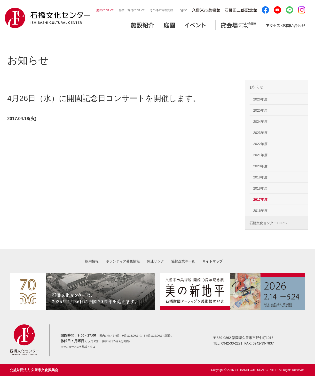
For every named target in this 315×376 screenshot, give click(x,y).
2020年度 (260, 166)
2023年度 (260, 133)
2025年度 (260, 110)
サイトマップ (212, 261)
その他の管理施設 (161, 10)
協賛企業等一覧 (183, 261)
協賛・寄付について (132, 10)
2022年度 (260, 144)
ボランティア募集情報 (123, 261)
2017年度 (260, 199)
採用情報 (92, 261)
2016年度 (260, 211)
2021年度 (260, 155)
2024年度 (260, 121)
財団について (105, 10)
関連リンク (155, 261)
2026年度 (260, 99)
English (182, 10)
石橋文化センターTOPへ (268, 223)
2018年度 (260, 188)
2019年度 (260, 177)
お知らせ (256, 87)
